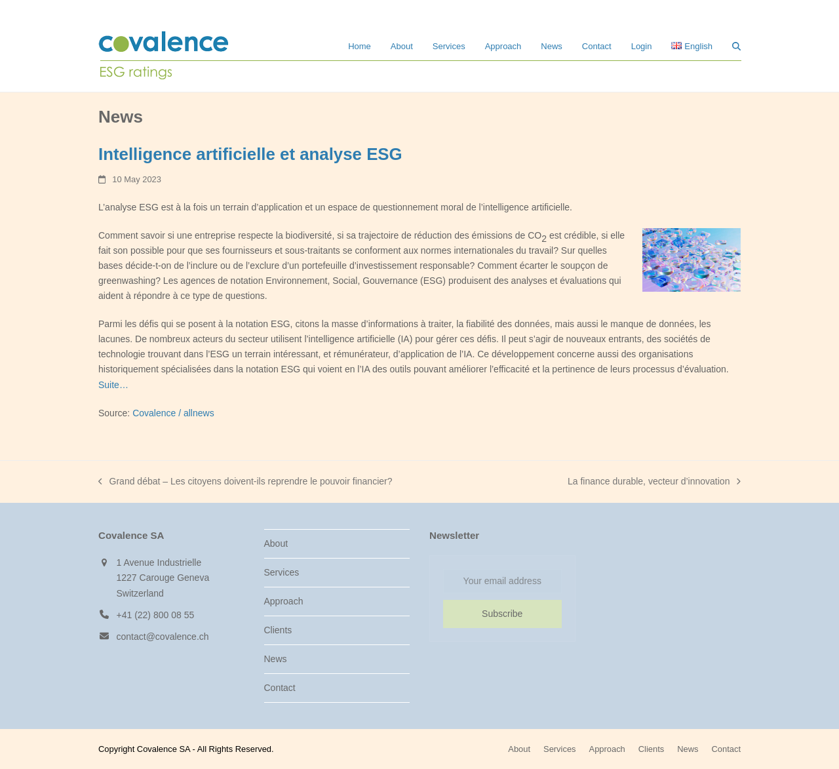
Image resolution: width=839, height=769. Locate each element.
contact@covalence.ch (163, 636)
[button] (736, 46)
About (276, 543)
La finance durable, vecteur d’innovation (654, 482)
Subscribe (502, 613)
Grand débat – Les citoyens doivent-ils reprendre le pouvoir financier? (245, 482)
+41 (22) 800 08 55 (156, 615)
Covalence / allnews (173, 413)
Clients (278, 630)
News (275, 659)
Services (282, 572)
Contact (280, 687)
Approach (283, 601)
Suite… (113, 385)
